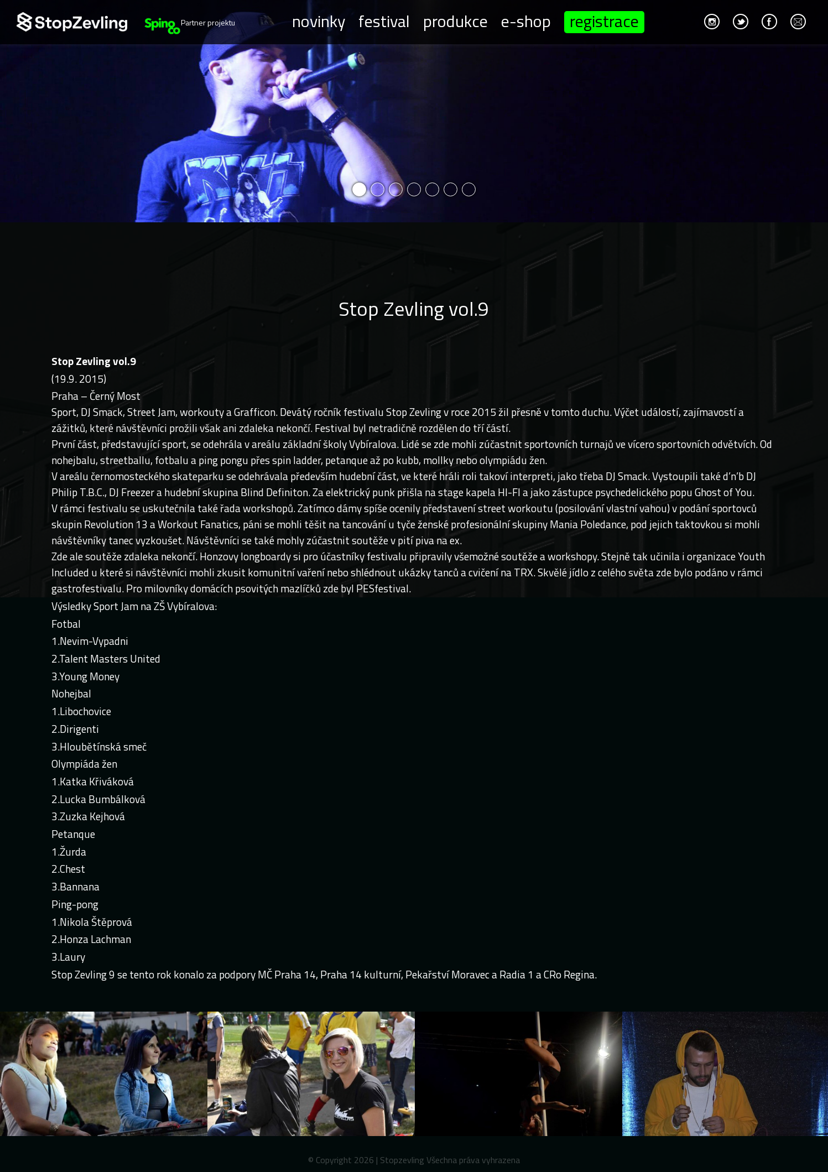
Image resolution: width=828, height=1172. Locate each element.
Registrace (604, 22)
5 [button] (432, 189)
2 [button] (377, 189)
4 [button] (414, 189)
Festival (384, 20)
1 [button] (359, 189)
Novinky (318, 20)
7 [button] (469, 189)
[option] (414, 111)
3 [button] (396, 189)
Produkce (455, 20)
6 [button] (450, 189)
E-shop (526, 20)
